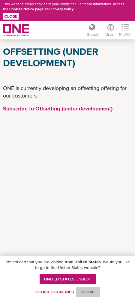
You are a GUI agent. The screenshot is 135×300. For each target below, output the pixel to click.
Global (92, 34)
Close (10, 16)
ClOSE (87, 291)
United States (68, 279)
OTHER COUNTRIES (54, 291)
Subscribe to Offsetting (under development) (57, 108)
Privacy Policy (62, 9)
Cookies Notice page (26, 9)
